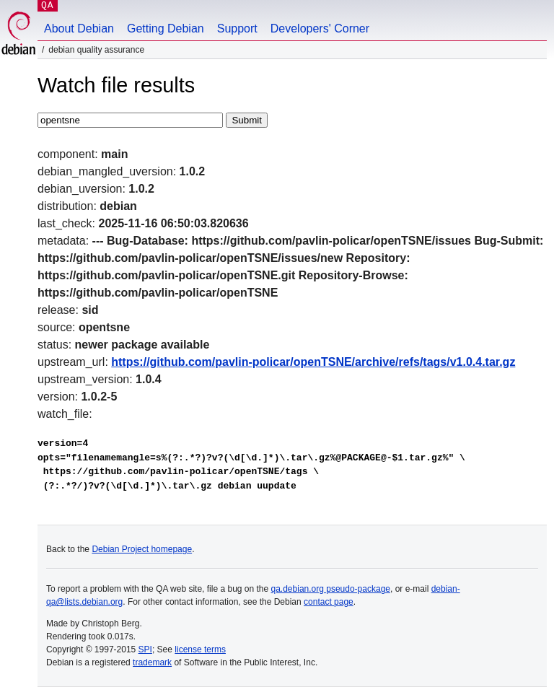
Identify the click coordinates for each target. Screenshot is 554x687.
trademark (152, 662)
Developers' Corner (320, 28)
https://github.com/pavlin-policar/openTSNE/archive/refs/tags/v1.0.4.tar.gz (313, 362)
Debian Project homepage (142, 549)
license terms (200, 649)
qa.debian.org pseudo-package (330, 589)
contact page (328, 602)
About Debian (79, 28)
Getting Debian (165, 28)
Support (237, 28)
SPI (145, 649)
